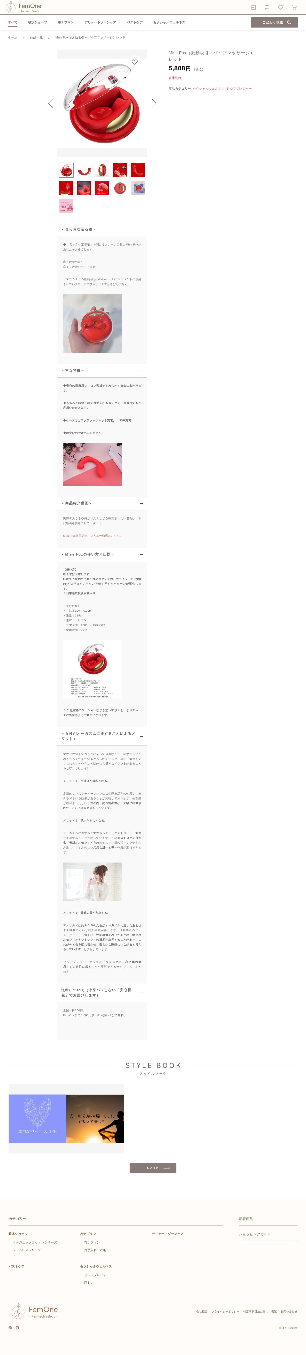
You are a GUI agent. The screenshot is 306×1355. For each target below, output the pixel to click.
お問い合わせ (289, 1311)
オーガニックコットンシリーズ (34, 1242)
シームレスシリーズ (26, 1250)
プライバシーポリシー (225, 1311)
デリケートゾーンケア (100, 22)
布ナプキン (66, 22)
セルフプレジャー (239, 88)
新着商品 (246, 1219)
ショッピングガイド (255, 1234)
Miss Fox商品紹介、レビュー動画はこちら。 (93, 535)
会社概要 (201, 1311)
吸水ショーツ (37, 22)
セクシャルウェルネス (169, 22)
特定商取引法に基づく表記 (260, 1311)
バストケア (135, 22)
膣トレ (89, 1282)
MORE (153, 1168)
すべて (12, 22)
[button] (52, 103)
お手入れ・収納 (95, 1250)
